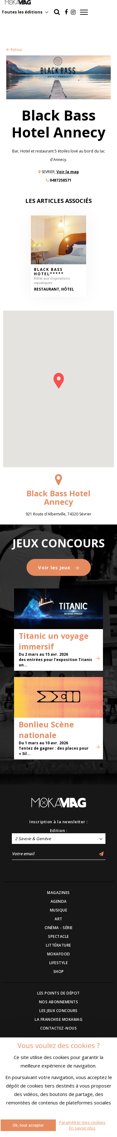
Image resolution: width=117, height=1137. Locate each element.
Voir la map (67, 171)
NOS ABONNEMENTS (58, 1002)
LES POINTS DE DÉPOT (58, 993)
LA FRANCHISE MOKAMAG (58, 1019)
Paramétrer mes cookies (82, 1122)
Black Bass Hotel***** (49, 271)
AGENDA (59, 901)
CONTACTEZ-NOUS (58, 1028)
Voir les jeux (58, 567)
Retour (14, 49)
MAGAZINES (58, 892)
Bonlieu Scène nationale (46, 729)
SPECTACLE (58, 936)
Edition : (58, 830)
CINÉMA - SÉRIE (59, 927)
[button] (58, 381)
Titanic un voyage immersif (54, 641)
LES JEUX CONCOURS (58, 1010)
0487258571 (60, 180)
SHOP (58, 971)
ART (58, 919)
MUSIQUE (58, 910)
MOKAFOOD (58, 954)
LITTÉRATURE (58, 945)
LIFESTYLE (58, 962)
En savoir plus (82, 1128)
